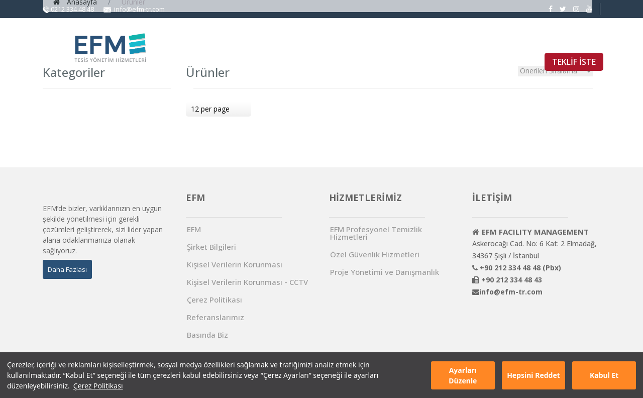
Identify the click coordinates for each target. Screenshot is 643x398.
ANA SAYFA (226, 41)
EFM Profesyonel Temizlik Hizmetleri (376, 233)
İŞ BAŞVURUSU (563, 41)
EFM (275, 41)
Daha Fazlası (67, 269)
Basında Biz (207, 335)
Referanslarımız (215, 317)
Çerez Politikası (98, 385)
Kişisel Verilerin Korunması (234, 264)
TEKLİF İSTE (574, 61)
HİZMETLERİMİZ (336, 41)
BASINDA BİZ (410, 41)
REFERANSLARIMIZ (485, 41)
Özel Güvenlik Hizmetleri (374, 254)
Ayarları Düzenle (463, 375)
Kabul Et (604, 375)
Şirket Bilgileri (211, 247)
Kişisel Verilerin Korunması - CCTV (247, 282)
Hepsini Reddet (533, 375)
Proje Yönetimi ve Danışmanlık (384, 272)
